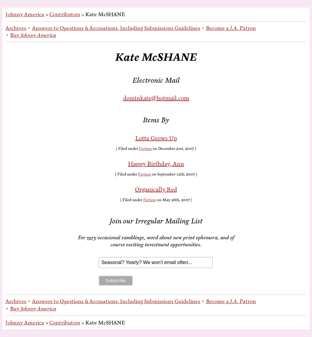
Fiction (145, 148)
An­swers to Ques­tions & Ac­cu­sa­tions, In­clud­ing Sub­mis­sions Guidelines (116, 28)
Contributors (64, 14)
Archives (15, 28)
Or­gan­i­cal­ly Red (156, 189)
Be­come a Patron (231, 28)
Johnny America (24, 14)
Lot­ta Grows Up (156, 138)
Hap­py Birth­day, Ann (156, 164)
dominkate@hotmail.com (156, 98)
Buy (33, 35)
